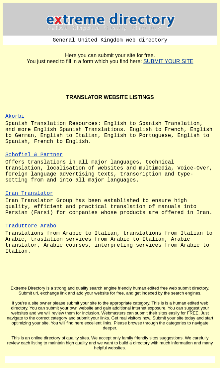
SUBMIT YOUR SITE (168, 61)
